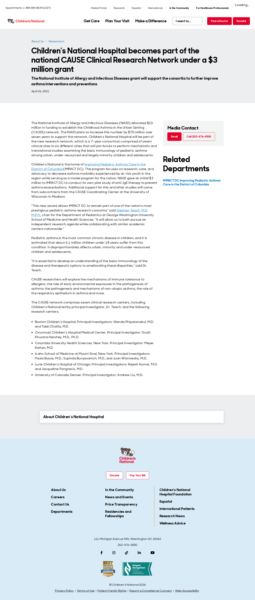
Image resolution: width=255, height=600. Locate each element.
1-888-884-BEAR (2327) (37, 7)
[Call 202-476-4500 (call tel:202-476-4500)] (199, 137)
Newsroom (56, 41)
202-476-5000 (127, 545)
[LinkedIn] (139, 553)
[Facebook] (101, 553)
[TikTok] (126, 553)
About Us (37, 41)
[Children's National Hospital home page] (26, 21)
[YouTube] (152, 553)
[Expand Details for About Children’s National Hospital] (33, 416)
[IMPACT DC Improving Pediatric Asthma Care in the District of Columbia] (193, 182)
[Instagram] (114, 553)
